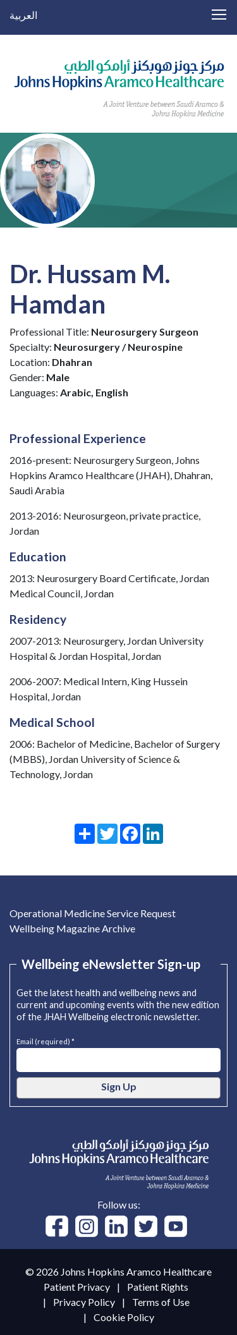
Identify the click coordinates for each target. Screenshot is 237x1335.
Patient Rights (157, 1287)
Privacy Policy (84, 1302)
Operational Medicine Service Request (92, 913)
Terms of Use (161, 1302)
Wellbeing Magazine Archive (72, 928)
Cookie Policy (124, 1317)
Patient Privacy (77, 1287)
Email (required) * (45, 1040)
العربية (23, 15)
